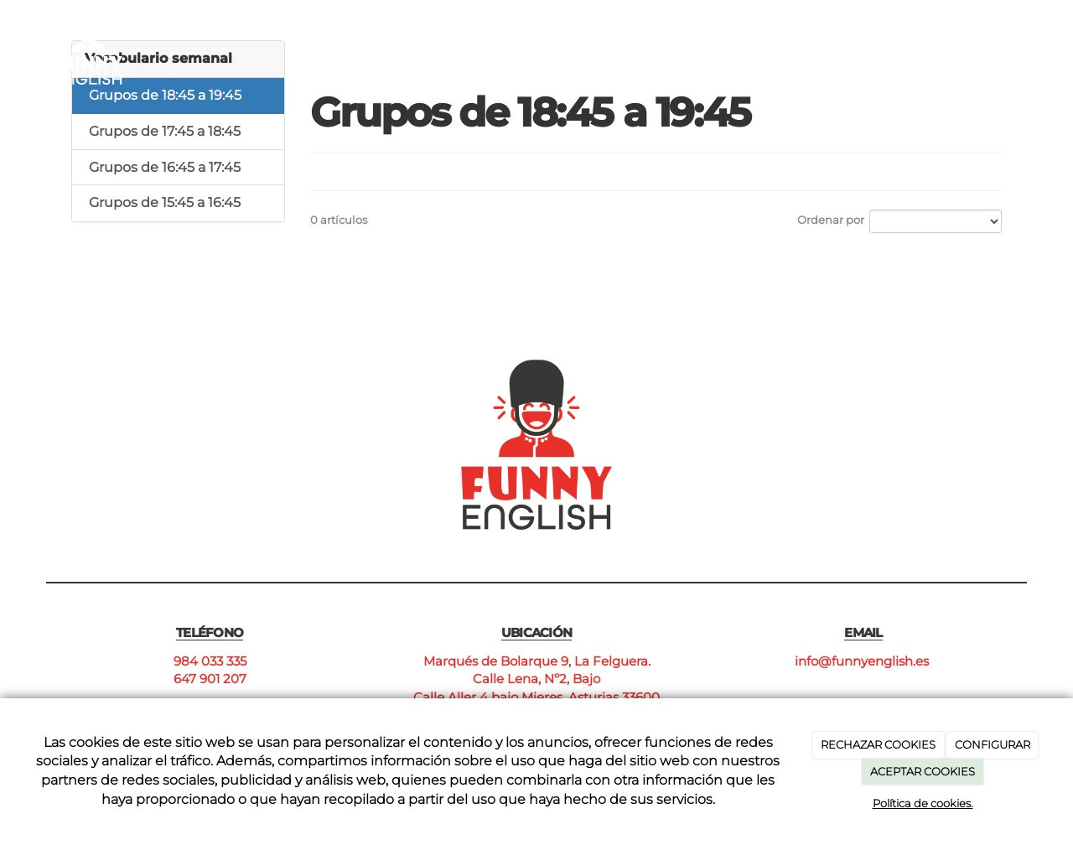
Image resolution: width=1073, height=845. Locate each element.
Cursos (693, 39)
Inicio (439, 39)
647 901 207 (210, 679)
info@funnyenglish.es (863, 661)
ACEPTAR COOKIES (922, 771)
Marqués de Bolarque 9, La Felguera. (537, 661)
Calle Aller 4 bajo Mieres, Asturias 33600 (536, 697)
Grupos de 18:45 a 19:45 (165, 95)
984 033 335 (210, 661)
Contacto (918, 39)
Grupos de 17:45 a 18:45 (165, 131)
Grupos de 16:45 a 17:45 (165, 167)
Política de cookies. (923, 803)
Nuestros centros (801, 39)
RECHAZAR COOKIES (878, 744)
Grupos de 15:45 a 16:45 (165, 202)
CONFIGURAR (992, 744)
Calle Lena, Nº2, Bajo (536, 679)
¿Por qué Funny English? (563, 39)
